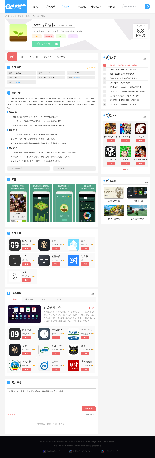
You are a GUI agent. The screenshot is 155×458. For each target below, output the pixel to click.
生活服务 (48, 36)
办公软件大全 (52, 307)
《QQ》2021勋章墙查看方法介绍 (121, 74)
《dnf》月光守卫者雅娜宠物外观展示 (123, 78)
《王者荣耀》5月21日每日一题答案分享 (124, 100)
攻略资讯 (81, 6)
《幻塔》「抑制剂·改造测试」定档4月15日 (125, 65)
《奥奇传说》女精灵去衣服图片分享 (122, 104)
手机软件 (66, 6)
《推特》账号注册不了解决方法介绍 (122, 70)
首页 (35, 6)
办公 (36, 36)
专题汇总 (96, 6)
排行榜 (111, 6)
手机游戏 (50, 6)
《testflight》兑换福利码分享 (120, 83)
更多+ (93, 294)
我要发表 (89, 408)
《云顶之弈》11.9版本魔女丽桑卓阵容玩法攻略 (127, 91)
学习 (73, 36)
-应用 (23, 16)
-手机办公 (29, 16)
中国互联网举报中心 (109, 451)
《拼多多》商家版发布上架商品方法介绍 (124, 96)
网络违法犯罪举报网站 (52, 451)
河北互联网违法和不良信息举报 (81, 451)
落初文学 (18, 168)
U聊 (62, 168)
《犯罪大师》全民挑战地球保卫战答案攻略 (125, 87)
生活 (61, 36)
